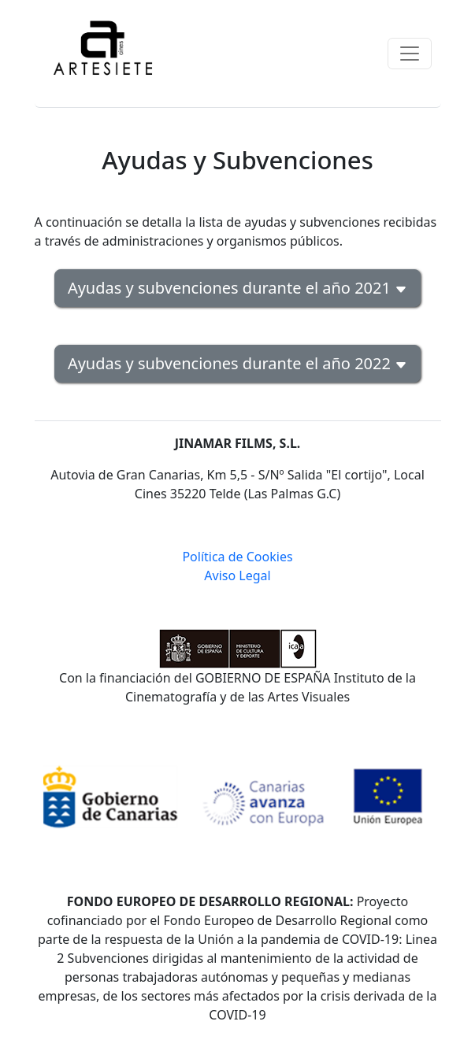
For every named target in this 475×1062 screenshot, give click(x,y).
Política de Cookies (237, 556)
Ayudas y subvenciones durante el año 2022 (237, 363)
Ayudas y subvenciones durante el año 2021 (237, 287)
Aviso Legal (237, 575)
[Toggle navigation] (410, 53)
